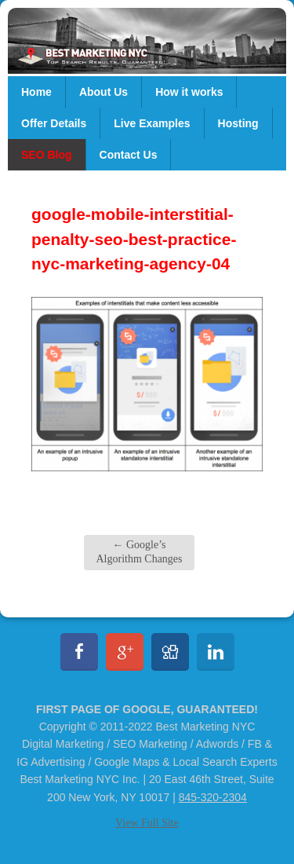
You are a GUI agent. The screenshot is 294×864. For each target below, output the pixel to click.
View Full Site (147, 823)
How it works (189, 92)
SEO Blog (46, 154)
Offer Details (53, 123)
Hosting (238, 123)
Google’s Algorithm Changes (139, 552)
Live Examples (152, 123)
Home (36, 92)
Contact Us (129, 154)
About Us (103, 92)
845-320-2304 (213, 797)
